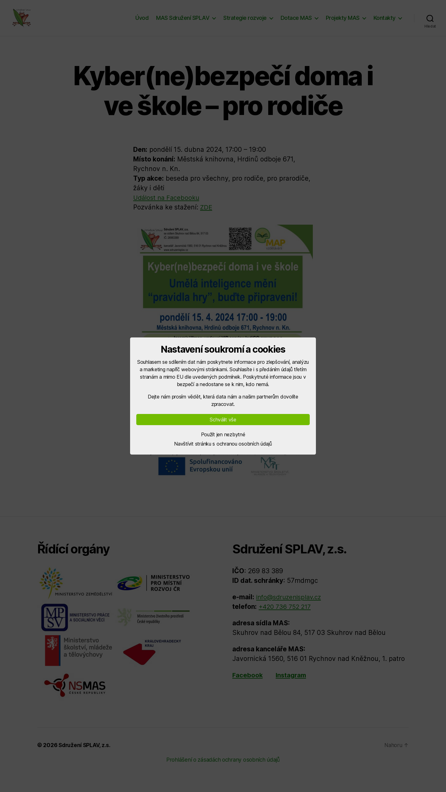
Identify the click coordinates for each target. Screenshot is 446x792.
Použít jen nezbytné (223, 434)
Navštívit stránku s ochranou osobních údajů (223, 444)
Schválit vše (223, 419)
